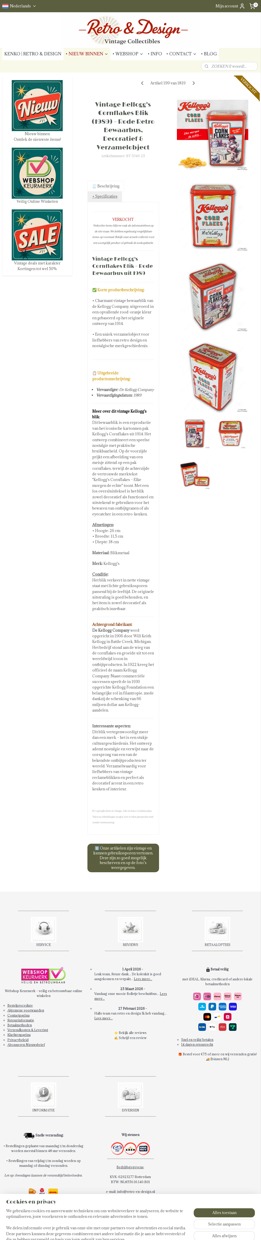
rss (135, 1231)
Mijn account (230, 6)
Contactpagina (18, 1015)
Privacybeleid (18, 1040)
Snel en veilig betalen (197, 1039)
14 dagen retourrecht (197, 1044)
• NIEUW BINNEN (87, 54)
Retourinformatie (20, 1020)
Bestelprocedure (20, 1005)
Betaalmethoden (19, 1025)
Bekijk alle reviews (133, 1033)
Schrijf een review (133, 1038)
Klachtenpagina (19, 1035)
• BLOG (209, 54)
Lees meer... (143, 979)
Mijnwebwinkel (195, 1231)
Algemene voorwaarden (25, 1010)
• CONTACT (181, 54)
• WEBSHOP (127, 54)
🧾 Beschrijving (105, 186)
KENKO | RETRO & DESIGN (32, 54)
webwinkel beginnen (152, 1231)
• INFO (155, 54)
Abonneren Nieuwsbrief (26, 1045)
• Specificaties (104, 196)
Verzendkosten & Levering (27, 1030)
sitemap (126, 1231)
